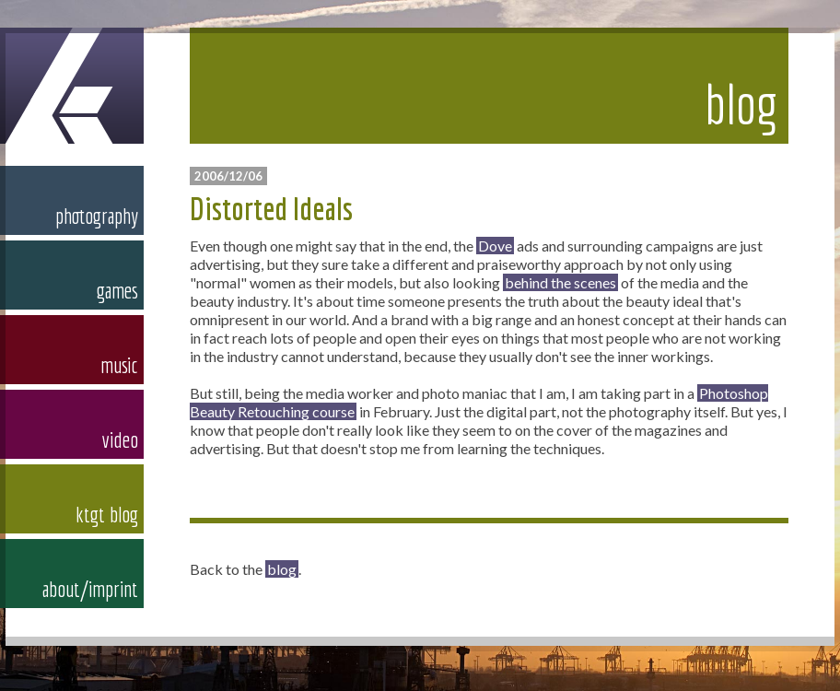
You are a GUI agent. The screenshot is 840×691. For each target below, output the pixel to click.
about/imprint (90, 589)
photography (96, 215)
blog (282, 569)
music (119, 365)
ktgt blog (107, 514)
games (117, 290)
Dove (495, 245)
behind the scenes (560, 282)
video (120, 439)
